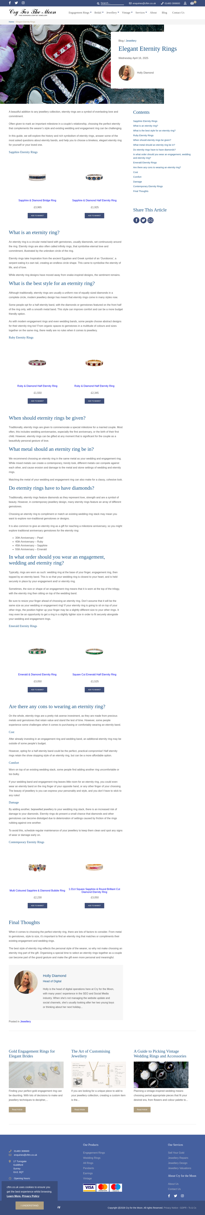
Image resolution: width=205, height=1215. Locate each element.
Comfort (137, 177)
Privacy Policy (30, 1196)
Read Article (17, 1109)
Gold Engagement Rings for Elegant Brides (32, 1053)
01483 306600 (172, 3)
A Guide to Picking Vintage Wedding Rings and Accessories (160, 1053)
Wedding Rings (91, 1158)
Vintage (126, 12)
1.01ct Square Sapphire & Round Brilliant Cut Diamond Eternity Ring (94, 890)
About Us (173, 1184)
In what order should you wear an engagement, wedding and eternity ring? (162, 156)
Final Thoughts (140, 191)
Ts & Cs (192, 1207)
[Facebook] (12, 3)
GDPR (183, 1207)
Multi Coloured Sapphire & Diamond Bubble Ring (37, 890)
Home (11, 22)
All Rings (88, 1163)
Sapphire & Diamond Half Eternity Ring (94, 200)
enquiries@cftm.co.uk (142, 3)
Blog (164, 12)
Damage (137, 181)
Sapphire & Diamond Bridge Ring (37, 200)
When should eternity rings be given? (152, 140)
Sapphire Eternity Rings (145, 121)
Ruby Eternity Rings (143, 135)
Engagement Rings (79, 12)
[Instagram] (23, 3)
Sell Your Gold (176, 1152)
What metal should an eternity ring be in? (154, 145)
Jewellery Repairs (178, 1158)
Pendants (88, 1168)
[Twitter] (18, 3)
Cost (135, 172)
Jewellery (111, 12)
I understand (29, 1205)
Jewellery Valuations (179, 1168)
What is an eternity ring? (145, 126)
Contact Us (178, 12)
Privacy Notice (171, 1207)
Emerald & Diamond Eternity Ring (37, 674)
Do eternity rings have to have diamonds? (154, 149)
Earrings (88, 1173)
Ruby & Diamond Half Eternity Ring (37, 386)
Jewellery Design (177, 1163)
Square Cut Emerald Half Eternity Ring (94, 674)
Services (140, 12)
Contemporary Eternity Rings (148, 186)
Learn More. (14, 1196)
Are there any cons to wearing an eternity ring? (157, 167)
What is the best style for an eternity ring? (154, 130)
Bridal (97, 12)
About (153, 12)
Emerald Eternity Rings (145, 162)
